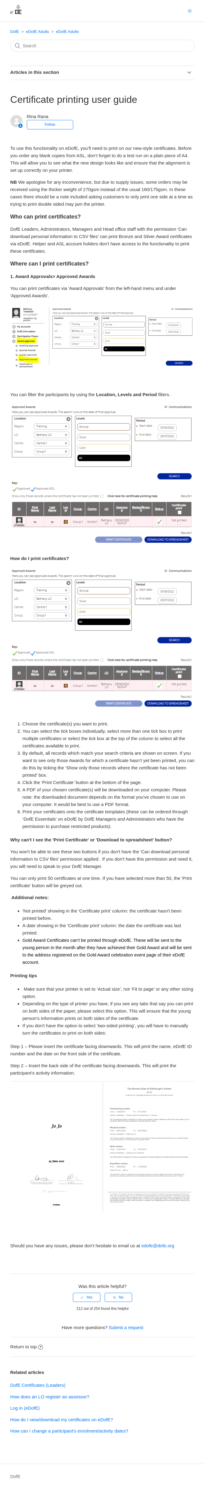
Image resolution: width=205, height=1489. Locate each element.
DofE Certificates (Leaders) (38, 1385)
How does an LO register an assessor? (49, 1396)
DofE (14, 31)
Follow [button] (50, 124)
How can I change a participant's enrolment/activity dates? (69, 1430)
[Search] (102, 46)
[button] (190, 10)
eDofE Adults (37, 31)
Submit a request (126, 1327)
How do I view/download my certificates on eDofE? (61, 1419)
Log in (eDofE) (25, 1408)
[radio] (86, 1297)
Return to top (26, 1346)
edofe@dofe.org (157, 1245)
